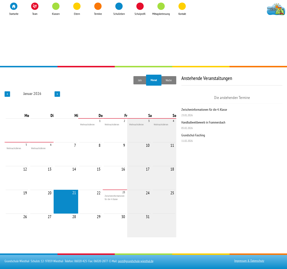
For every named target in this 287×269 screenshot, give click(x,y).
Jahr (140, 80)
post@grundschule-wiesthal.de (135, 261)
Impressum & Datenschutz (249, 261)
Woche (169, 80)
